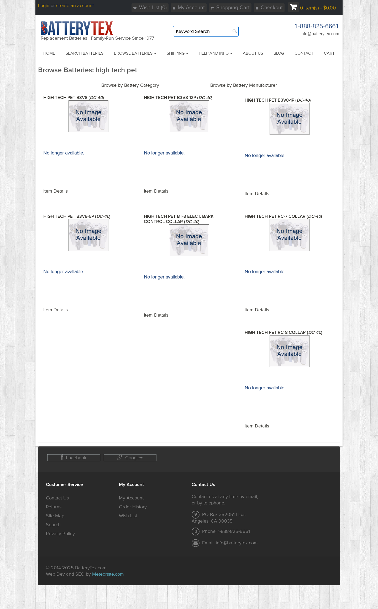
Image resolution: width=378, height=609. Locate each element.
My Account (189, 7)
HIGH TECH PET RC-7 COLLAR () (283, 216)
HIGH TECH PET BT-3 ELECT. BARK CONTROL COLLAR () (179, 219)
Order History (133, 507)
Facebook (73, 458)
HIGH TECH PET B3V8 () (73, 97)
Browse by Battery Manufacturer (243, 85)
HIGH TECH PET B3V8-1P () (278, 100)
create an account (75, 5)
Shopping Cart (230, 7)
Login (43, 5)
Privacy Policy (60, 533)
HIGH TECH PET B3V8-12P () (178, 97)
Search (53, 525)
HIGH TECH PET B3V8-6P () (77, 216)
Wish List (128, 516)
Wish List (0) (150, 7)
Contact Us (57, 498)
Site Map (55, 516)
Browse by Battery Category (130, 85)
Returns (53, 507)
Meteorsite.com (108, 574)
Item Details (55, 191)
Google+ (130, 458)
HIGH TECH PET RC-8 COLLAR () (283, 332)
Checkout (269, 7)
